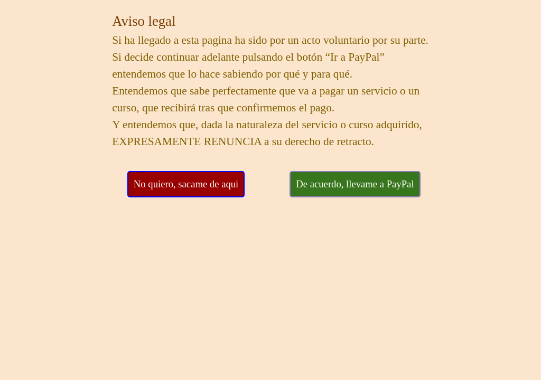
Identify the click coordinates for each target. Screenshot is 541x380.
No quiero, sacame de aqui (186, 183)
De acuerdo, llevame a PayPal (355, 183)
